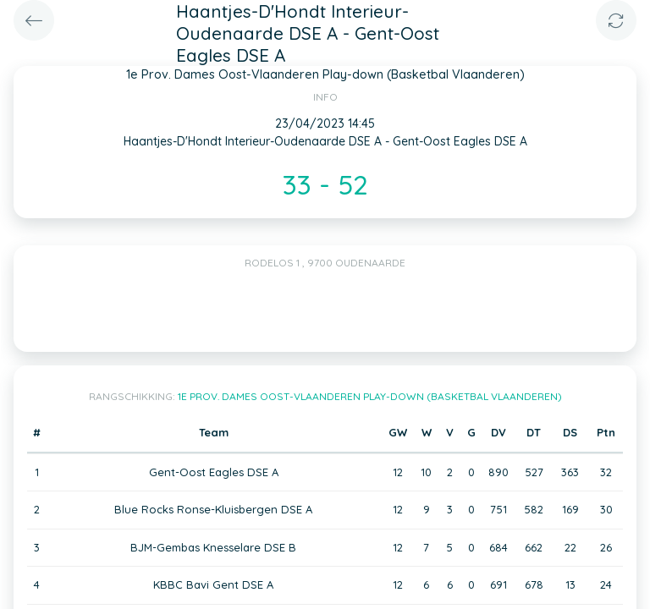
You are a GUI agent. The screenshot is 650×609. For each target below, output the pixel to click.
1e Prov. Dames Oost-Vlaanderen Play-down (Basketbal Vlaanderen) (370, 396)
